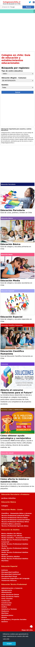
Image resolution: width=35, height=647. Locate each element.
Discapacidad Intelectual (11, 574)
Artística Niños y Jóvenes (11, 524)
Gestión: (4, 85)
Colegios (4, 506)
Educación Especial (11, 317)
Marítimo (4, 613)
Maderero (5, 611)
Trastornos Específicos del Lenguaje (15, 578)
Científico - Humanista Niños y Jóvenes (16, 513)
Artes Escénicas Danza (10, 594)
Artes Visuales (7, 598)
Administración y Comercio (11, 588)
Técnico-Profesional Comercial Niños (15, 520)
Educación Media (10, 280)
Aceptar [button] (9, 643)
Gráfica (4, 607)
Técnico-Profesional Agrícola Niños (14, 526)
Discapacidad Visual (9, 576)
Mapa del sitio (27, 630)
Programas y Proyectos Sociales (13, 619)
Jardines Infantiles (8, 498)
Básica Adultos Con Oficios (11, 536)
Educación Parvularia (12, 210)
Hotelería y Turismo (9, 609)
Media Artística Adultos (10, 556)
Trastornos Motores (9, 580)
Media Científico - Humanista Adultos (15, 538)
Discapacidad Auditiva (10, 572)
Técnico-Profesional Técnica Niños (14, 517)
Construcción (6, 603)
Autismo (4, 570)
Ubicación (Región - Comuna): (13, 78)
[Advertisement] (17, 31)
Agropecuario (6, 590)
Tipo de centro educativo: (12, 71)
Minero (4, 617)
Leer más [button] (6, 639)
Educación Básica (10, 244)
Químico (4, 621)
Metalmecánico (7, 615)
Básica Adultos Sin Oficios (11, 533)
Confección (5, 601)
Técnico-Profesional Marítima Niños (15, 522)
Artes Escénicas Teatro (10, 596)
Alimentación (6, 592)
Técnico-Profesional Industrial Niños (15, 515)
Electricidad (6, 605)
